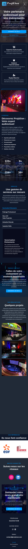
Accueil (14, 542)
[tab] (14, 208)
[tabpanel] (14, 243)
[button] (14, 31)
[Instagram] (13, 529)
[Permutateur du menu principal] (24, 4)
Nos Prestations (14, 544)
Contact (14, 546)
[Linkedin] (15, 529)
